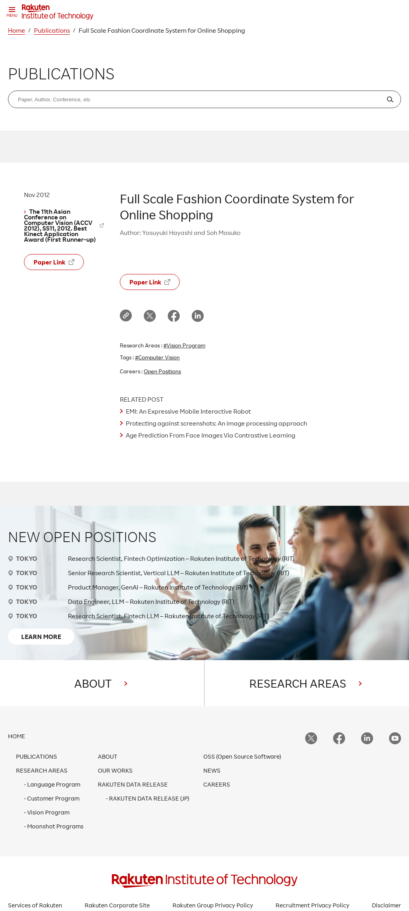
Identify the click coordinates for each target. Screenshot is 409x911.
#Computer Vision (157, 357)
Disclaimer (386, 905)
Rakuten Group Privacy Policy (213, 905)
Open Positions (162, 371)
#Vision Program (184, 345)
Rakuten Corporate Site (117, 905)
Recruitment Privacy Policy (312, 905)
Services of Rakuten (35, 905)
